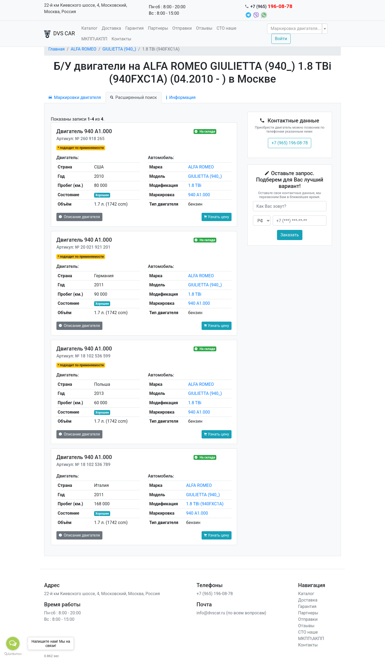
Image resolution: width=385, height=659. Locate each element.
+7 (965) (271, 6)
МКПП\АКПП (94, 38)
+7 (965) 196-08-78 (289, 142)
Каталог (89, 28)
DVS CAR (59, 34)
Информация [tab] (180, 97)
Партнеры (158, 28)
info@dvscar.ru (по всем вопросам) (231, 612)
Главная (56, 49)
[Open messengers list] (13, 643)
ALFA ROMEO (83, 49)
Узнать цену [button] (216, 217)
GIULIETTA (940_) (119, 49)
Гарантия (134, 28)
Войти (281, 38)
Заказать (289, 234)
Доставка (111, 28)
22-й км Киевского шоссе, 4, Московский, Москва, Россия (85, 8)
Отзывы (204, 28)
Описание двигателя (79, 217)
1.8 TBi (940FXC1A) (205, 503)
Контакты (121, 38)
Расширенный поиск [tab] (133, 97)
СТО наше (226, 28)
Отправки (182, 28)
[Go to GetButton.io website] (12, 653)
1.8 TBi (194, 185)
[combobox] (297, 29)
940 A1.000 (199, 194)
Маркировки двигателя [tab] (75, 97)
